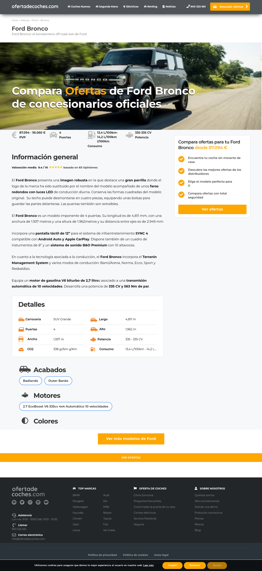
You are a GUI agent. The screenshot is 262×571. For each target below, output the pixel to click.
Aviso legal (161, 555)
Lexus (76, 530)
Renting (152, 6)
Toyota (107, 518)
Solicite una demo (206, 507)
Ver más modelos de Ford (131, 438)
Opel (76, 524)
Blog (198, 530)
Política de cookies (135, 555)
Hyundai (78, 512)
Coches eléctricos (145, 512)
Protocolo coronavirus (208, 512)
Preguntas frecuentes (147, 501)
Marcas (199, 524)
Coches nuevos (80, 6)
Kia (105, 501)
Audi (106, 495)
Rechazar (194, 565)
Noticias (171, 6)
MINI (106, 507)
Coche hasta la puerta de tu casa (154, 507)
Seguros (139, 524)
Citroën (77, 518)
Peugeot (78, 501)
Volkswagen (80, 507)
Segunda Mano (108, 6)
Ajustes (217, 565)
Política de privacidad (102, 555)
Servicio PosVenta (145, 518)
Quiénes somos (204, 495)
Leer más (148, 565)
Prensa (199, 518)
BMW (76, 495)
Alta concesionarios (207, 501)
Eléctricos (132, 6)
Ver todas (109, 530)
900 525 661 (198, 6)
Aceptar (172, 565)
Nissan (107, 512)
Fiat (105, 524)
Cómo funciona (143, 495)
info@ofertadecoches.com (28, 539)
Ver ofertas (212, 209)
